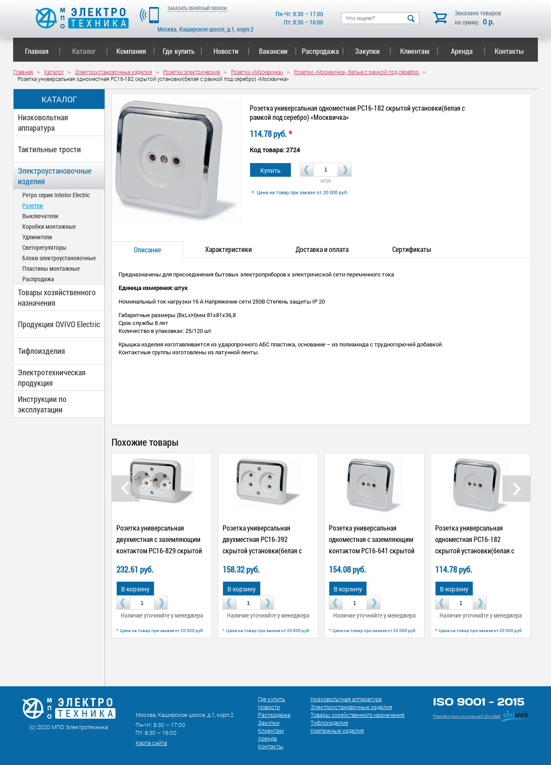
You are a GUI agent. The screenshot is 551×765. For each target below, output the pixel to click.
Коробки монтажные (49, 226)
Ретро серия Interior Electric (56, 195)
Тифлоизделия (41, 351)
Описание (147, 249)
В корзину (135, 589)
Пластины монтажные (51, 268)
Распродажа (321, 51)
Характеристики (228, 249)
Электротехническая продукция (52, 377)
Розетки (32, 205)
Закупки (373, 51)
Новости (231, 51)
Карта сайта (151, 743)
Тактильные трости (49, 149)
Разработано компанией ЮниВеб (467, 716)
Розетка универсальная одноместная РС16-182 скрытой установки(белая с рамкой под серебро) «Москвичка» (474, 550)
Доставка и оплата (322, 249)
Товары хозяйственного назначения (57, 297)
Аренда (468, 51)
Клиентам (419, 51)
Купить (270, 170)
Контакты (509, 51)
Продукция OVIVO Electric (59, 324)
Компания (135, 51)
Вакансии (278, 51)
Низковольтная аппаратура (43, 122)
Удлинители (37, 237)
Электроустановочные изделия (54, 175)
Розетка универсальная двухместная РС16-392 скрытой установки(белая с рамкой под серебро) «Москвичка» (262, 550)
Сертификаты (411, 249)
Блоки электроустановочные (59, 258)
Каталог (90, 51)
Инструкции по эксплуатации (42, 404)
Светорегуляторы (44, 247)
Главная (42, 51)
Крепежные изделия (337, 730)
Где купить (182, 51)
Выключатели (40, 216)
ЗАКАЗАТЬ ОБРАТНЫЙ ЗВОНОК (197, 8)
